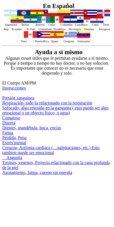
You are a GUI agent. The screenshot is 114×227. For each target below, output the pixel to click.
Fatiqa (7, 132)
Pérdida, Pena (14, 137)
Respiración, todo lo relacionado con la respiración (47, 103)
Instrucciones (14, 88)
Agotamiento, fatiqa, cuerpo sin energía (37, 172)
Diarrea (8, 122)
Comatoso (11, 117)
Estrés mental (14, 142)
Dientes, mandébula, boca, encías (31, 127)
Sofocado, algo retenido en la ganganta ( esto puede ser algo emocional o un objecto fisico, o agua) (55, 110)
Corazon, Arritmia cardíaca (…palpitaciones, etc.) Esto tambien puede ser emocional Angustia (51, 152)
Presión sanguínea (18, 98)
